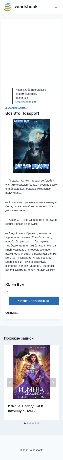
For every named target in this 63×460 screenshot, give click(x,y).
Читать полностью (33, 301)
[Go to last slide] (10, 382)
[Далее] (53, 382)
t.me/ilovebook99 (25, 101)
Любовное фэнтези (16, 108)
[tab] (25, 423)
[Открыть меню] (56, 6)
